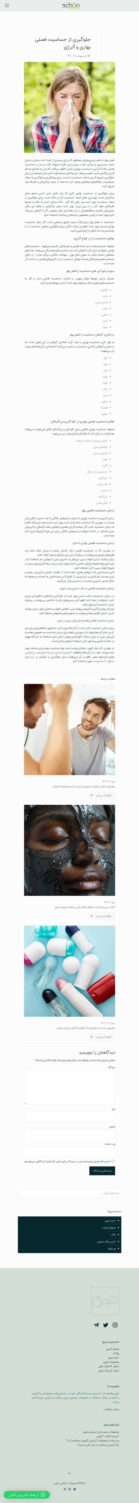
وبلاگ (116, 1353)
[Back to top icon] (70, 1474)
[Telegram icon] (64, 1489)
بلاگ (113, 1234)
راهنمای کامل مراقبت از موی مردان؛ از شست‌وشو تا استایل (83, 786)
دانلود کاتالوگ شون (108, 1366)
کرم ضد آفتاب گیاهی (107, 1436)
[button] (27, 1494)
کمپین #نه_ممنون (106, 1241)
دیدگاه (111, 1067)
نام (113, 1109)
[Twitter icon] (75, 1489)
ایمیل (112, 1126)
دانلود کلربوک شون (108, 1370)
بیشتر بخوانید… (110, 1409)
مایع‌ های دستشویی (36, 652)
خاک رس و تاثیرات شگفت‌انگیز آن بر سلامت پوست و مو (85, 907)
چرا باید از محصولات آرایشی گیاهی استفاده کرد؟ (92, 1440)
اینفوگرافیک (109, 1227)
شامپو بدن (55, 652)
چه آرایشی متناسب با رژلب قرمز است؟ (98, 1445)
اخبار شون (110, 1220)
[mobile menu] (7, 5)
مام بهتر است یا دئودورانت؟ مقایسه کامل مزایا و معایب (85, 1028)
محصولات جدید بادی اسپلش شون (101, 1432)
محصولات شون (111, 1362)
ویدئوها (112, 1248)
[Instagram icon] (69, 1489)
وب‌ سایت (110, 1144)
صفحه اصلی (112, 1349)
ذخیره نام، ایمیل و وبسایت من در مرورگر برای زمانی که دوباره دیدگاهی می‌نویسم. (67, 1161)
